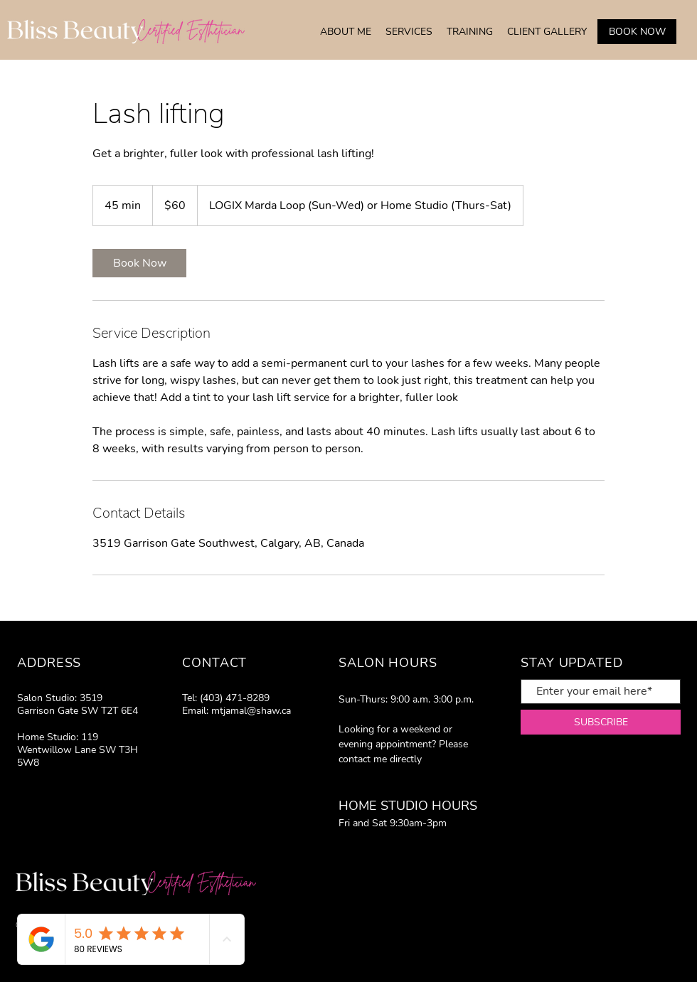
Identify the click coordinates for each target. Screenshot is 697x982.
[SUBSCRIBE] (601, 722)
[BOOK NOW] (636, 31)
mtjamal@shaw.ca (251, 710)
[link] (139, 263)
